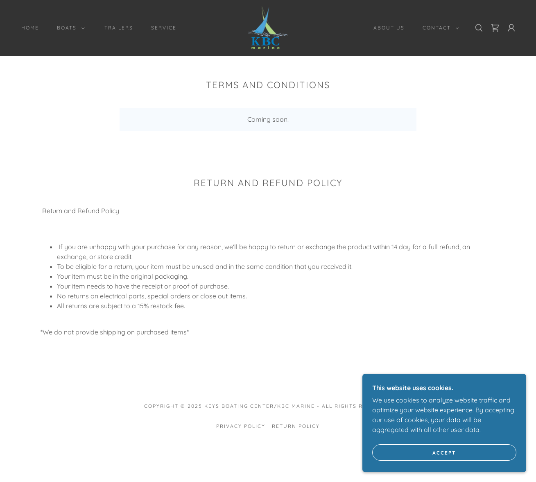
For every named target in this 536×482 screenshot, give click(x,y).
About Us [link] (389, 28)
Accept (444, 453)
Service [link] (163, 28)
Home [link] (30, 28)
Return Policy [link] (296, 426)
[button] (69, 28)
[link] (268, 27)
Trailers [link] (118, 28)
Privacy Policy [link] (240, 426)
